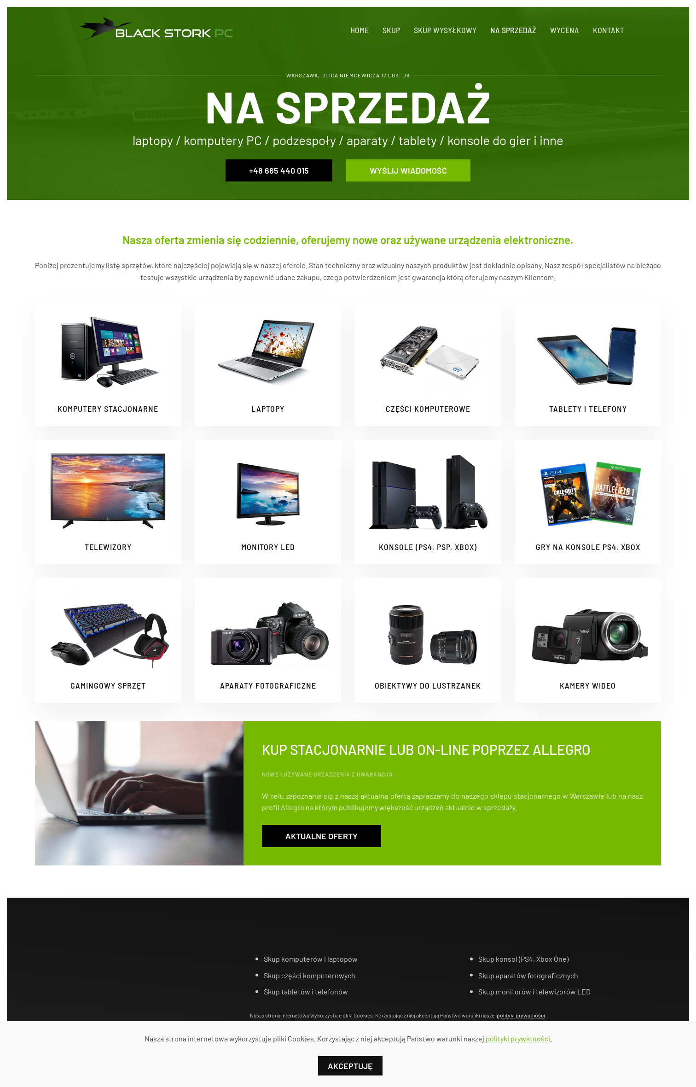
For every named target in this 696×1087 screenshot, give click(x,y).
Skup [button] (391, 30)
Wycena (564, 30)
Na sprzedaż (513, 30)
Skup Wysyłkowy (445, 30)
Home (359, 30)
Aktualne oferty (321, 836)
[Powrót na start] (153, 30)
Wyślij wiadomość (408, 170)
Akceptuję (350, 1066)
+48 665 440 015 (279, 170)
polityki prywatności (521, 1015)
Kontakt (608, 30)
